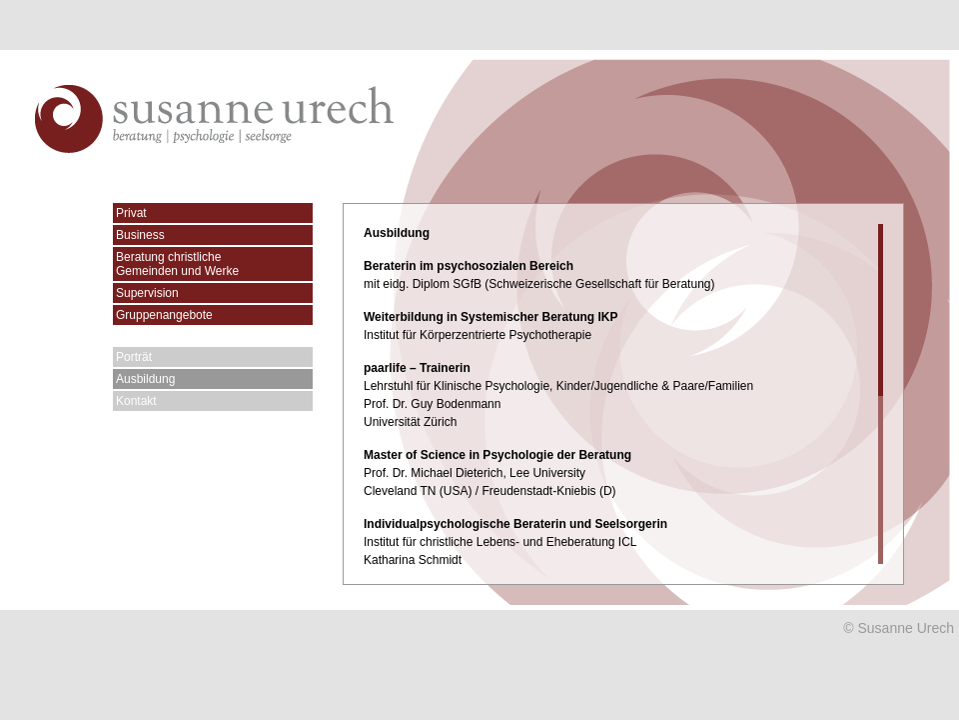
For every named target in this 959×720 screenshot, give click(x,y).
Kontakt (136, 401)
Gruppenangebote (164, 315)
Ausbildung (145, 379)
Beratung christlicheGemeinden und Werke (177, 264)
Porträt (134, 357)
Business (140, 235)
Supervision (147, 293)
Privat (131, 213)
